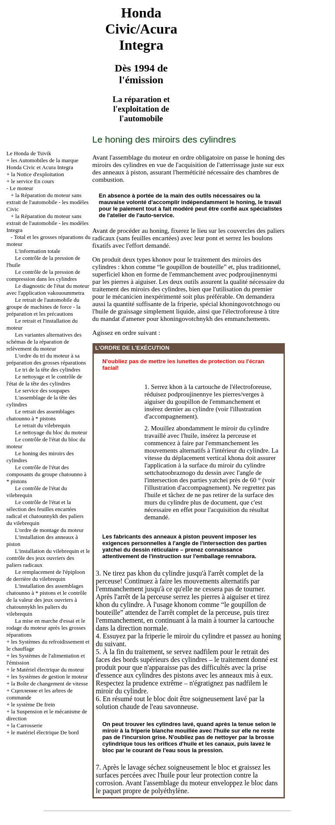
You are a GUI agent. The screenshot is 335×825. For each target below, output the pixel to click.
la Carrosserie (26, 725)
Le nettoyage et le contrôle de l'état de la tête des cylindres (44, 380)
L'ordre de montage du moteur (49, 530)
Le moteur (21, 188)
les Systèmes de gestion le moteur (49, 676)
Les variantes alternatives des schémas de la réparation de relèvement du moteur (44, 341)
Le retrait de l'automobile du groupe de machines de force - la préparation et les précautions (44, 307)
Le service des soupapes (42, 390)
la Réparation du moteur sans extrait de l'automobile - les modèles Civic (48, 202)
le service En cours (32, 181)
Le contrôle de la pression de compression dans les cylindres (43, 275)
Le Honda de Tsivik (29, 153)
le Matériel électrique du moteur (47, 669)
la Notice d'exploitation (37, 174)
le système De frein (33, 704)
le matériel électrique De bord (45, 732)
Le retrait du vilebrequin (42, 425)
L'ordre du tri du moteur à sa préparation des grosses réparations (46, 359)
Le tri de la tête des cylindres (47, 369)
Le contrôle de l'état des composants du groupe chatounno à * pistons (46, 474)
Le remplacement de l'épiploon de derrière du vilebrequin (46, 575)
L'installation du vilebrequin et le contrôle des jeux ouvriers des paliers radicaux (48, 558)
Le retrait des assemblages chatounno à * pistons (41, 415)
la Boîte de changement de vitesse (49, 683)
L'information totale (37, 251)
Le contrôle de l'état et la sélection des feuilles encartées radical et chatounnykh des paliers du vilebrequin (45, 512)
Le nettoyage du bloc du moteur (51, 432)
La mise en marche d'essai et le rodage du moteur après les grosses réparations (46, 627)
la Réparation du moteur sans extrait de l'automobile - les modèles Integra (48, 223)
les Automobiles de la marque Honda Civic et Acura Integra (43, 163)
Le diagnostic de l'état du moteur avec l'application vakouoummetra (48, 289)
